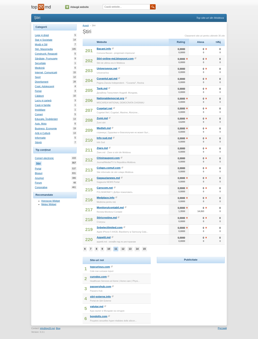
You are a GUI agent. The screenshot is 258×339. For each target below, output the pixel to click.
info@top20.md (47, 328)
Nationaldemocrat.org (110, 98)
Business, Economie (46, 128)
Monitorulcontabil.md (110, 207)
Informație (40, 137)
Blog (58, 328)
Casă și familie (43, 105)
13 (130, 248)
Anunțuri (39, 178)
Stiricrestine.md (107, 217)
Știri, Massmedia (44, 49)
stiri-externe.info (100, 296)
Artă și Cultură (42, 133)
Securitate (40, 63)
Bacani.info (104, 48)
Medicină (40, 68)
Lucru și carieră (43, 100)
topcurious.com (100, 266)
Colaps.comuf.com (109, 167)
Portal (38, 168)
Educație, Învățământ (46, 119)
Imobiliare (40, 109)
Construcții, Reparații (46, 53)
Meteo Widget (48, 204)
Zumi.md (102, 118)
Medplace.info (105, 197)
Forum (38, 182)
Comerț (39, 114)
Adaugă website (77, 7)
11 (115, 248)
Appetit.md (104, 237)
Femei (38, 91)
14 (137, 248)
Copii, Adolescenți (44, 86)
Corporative (41, 187)
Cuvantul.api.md (107, 78)
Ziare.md (102, 148)
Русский (222, 328)
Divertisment (41, 81)
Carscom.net (105, 187)
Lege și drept (42, 35)
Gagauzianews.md (108, 177)
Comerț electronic (44, 158)
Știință (38, 142)
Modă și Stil (41, 44)
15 (144, 248)
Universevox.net (107, 68)
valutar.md (96, 306)
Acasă (86, 25)
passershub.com (100, 286)
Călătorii (39, 96)
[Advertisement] (190, 289)
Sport (38, 77)
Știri (39, 163)
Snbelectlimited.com (110, 227)
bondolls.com (98, 316)
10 (108, 248)
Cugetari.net (104, 108)
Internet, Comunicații (46, 72)
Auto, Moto (41, 123)
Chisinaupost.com (108, 157)
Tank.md (102, 88)
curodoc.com (98, 276)
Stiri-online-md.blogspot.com (115, 58)
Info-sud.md (104, 137)
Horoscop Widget (50, 201)
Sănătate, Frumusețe (46, 58)
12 (123, 248)
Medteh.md (104, 128)
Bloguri (38, 173)
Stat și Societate (43, 40)
